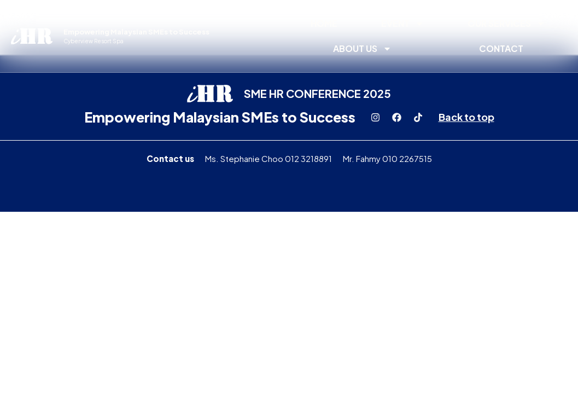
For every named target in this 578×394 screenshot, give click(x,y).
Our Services (506, 23)
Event (402, 23)
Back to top (466, 117)
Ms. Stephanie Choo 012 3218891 (268, 158)
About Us (362, 49)
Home (324, 23)
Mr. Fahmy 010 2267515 (387, 158)
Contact (501, 48)
